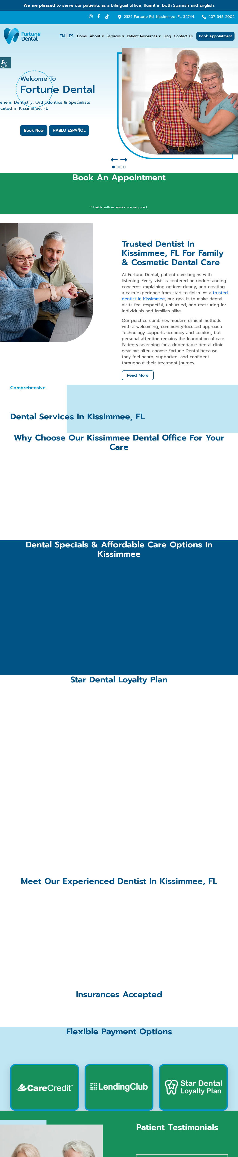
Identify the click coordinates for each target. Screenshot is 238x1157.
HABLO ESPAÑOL (69, 130)
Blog (167, 36)
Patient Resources (142, 36)
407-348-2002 (221, 17)
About (95, 36)
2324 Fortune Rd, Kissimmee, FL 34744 (159, 17)
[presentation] (114, 160)
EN (62, 36)
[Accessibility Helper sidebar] (5, 62)
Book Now (34, 130)
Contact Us (183, 36)
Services (114, 36)
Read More (138, 375)
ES (71, 36)
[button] (113, 167)
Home (82, 36)
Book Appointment (215, 36)
